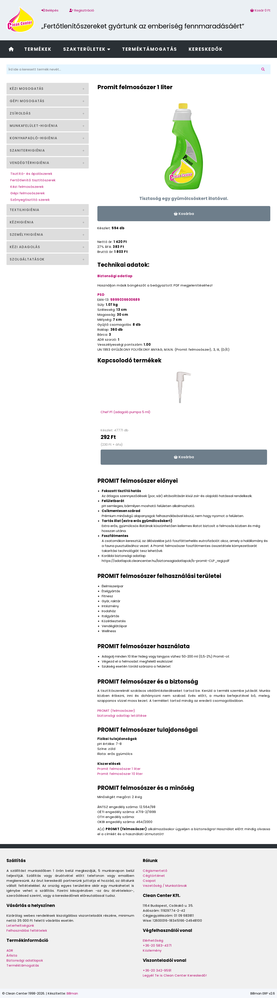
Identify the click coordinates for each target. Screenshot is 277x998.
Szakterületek (87, 49)
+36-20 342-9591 (157, 970)
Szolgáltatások (27, 259)
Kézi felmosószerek (26, 186)
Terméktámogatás (149, 49)
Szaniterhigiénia (27, 150)
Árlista (11, 955)
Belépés (49, 10)
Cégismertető (155, 870)
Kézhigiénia (22, 222)
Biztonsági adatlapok (24, 960)
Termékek (38, 49)
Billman (72, 993)
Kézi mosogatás (27, 88)
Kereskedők (206, 49)
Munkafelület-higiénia (34, 125)
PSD (101, 294)
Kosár (260, 10)
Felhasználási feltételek (26, 930)
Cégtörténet (154, 875)
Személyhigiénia (26, 234)
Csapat (149, 880)
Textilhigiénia (24, 210)
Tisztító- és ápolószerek (31, 173)
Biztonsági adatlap (115, 276)
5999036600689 (125, 299)
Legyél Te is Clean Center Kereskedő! (175, 975)
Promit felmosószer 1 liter (119, 768)
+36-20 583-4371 (157, 945)
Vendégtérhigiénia (29, 162)
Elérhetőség (153, 940)
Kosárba (184, 213)
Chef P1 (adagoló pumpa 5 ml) (125, 412)
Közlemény (152, 950)
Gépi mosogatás (27, 101)
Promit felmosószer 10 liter (120, 773)
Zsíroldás (20, 113)
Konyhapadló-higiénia (33, 138)
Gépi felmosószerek (27, 193)
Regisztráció (81, 10)
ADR (9, 950)
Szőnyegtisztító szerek (30, 199)
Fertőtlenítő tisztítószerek (33, 180)
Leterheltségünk (20, 925)
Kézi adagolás (25, 247)
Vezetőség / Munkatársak (165, 885)
